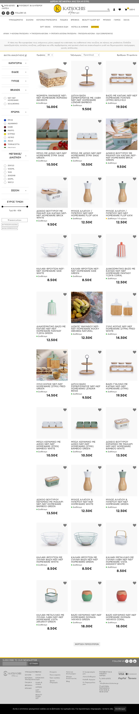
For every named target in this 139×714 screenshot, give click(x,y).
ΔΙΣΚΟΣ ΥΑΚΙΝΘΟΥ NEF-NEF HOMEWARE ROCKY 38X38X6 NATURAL (85, 328)
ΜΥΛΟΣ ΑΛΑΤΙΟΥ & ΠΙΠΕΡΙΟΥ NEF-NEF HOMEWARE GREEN (117, 502)
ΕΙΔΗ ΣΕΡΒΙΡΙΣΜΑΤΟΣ (9, 228)
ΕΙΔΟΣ (15, 72)
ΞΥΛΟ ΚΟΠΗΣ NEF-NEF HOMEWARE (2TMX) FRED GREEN (51, 386)
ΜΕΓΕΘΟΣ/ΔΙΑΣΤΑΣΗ (15, 156)
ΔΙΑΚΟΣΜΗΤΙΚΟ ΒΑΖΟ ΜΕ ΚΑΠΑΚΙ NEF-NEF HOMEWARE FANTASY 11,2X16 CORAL (120, 272)
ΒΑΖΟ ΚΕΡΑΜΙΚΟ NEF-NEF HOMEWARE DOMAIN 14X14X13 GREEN (86, 617)
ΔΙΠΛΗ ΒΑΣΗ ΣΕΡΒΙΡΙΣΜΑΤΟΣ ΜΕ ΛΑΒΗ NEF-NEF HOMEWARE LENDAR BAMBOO (86, 99)
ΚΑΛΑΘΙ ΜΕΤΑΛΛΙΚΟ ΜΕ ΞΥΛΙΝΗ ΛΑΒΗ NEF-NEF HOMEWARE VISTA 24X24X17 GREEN (50, 618)
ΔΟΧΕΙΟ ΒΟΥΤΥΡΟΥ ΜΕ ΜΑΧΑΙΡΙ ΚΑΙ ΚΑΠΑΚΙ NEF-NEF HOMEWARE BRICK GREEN (121, 156)
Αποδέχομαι (120, 709)
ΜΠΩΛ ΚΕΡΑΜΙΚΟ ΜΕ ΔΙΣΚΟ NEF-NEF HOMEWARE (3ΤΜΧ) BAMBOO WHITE (48, 445)
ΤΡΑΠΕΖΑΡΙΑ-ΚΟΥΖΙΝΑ (39, 33)
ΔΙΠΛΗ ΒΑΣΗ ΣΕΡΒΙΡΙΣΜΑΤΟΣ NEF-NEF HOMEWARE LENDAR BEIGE (85, 387)
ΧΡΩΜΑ (15, 112)
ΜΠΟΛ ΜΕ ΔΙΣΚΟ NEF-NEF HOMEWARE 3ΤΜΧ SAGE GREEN (51, 155)
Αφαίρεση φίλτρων (14, 220)
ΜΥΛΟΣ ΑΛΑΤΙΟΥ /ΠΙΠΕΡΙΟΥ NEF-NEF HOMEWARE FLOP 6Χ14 (84, 213)
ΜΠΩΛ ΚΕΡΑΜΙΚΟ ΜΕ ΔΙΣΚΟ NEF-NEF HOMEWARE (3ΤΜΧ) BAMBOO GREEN (83, 445)
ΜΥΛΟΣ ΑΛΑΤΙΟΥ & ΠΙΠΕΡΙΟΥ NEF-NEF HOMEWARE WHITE (82, 502)
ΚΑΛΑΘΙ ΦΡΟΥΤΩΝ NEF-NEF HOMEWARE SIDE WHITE (50, 271)
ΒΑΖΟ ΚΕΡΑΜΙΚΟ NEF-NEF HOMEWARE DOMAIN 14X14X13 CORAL (121, 617)
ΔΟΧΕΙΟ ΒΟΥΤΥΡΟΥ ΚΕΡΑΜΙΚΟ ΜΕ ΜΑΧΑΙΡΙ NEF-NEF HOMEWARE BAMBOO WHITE (119, 445)
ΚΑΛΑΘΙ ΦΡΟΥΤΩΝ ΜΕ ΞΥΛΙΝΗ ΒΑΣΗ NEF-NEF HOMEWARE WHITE (49, 559)
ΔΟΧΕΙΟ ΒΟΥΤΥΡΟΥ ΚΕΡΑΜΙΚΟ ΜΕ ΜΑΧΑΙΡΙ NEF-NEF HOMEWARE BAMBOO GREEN (49, 503)
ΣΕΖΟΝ (15, 190)
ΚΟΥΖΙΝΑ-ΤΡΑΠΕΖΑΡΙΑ (20, 33)
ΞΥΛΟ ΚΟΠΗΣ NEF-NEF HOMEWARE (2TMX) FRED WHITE (120, 328)
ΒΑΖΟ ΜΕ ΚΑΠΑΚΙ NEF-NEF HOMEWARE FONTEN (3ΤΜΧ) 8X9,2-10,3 (121, 98)
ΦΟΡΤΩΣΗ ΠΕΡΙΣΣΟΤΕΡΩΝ (87, 644)
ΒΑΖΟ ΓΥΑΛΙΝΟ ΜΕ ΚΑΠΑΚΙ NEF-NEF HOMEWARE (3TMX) (117, 386)
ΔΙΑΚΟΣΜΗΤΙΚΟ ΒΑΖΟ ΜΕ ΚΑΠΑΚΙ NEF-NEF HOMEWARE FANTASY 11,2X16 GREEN (51, 329)
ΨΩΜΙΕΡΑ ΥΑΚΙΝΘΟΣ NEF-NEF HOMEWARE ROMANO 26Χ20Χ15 (51, 98)
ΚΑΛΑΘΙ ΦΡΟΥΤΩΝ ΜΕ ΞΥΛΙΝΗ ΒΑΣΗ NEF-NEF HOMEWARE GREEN (84, 559)
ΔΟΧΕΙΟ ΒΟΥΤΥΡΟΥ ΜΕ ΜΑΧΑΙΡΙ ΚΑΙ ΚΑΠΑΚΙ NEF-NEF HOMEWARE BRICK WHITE (51, 214)
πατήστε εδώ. (108, 709)
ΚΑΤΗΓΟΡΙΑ (15, 63)
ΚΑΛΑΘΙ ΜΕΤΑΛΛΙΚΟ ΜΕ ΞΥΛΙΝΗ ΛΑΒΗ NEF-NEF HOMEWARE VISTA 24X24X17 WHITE (120, 560)
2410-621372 (8, 6)
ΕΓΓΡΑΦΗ (34, 664)
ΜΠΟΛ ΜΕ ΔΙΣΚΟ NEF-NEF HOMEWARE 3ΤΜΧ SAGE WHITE (86, 155)
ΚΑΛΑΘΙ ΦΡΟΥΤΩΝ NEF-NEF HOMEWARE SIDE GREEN (85, 271)
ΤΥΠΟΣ (15, 81)
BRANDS (15, 90)
